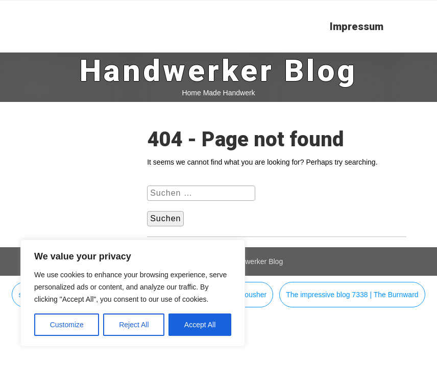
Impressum (356, 26)
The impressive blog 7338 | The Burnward (352, 295)
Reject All (134, 325)
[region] (132, 293)
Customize (67, 325)
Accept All (199, 325)
